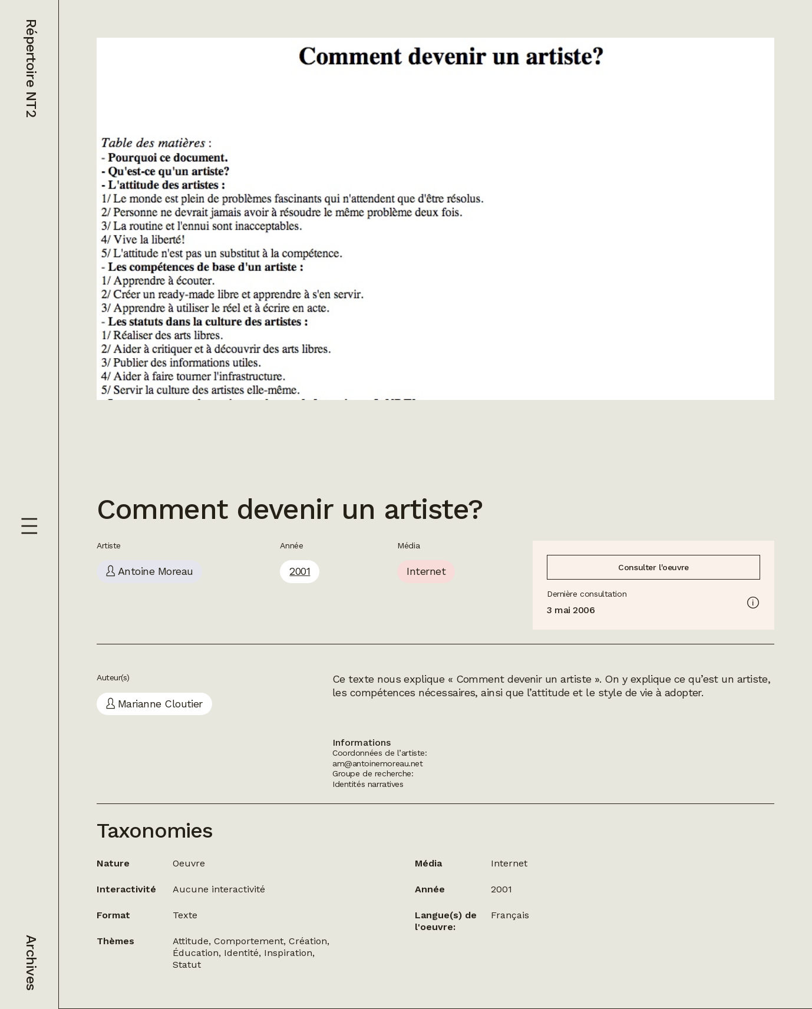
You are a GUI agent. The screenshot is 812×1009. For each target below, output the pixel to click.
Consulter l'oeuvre (653, 567)
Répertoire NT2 (31, 68)
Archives (31, 962)
